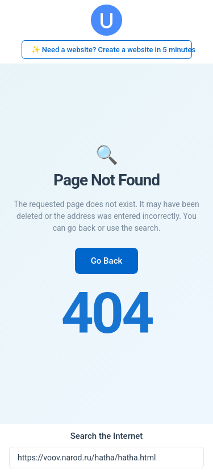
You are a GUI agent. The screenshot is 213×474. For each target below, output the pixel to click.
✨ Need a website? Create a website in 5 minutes (111, 49)
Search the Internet (106, 436)
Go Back (107, 261)
